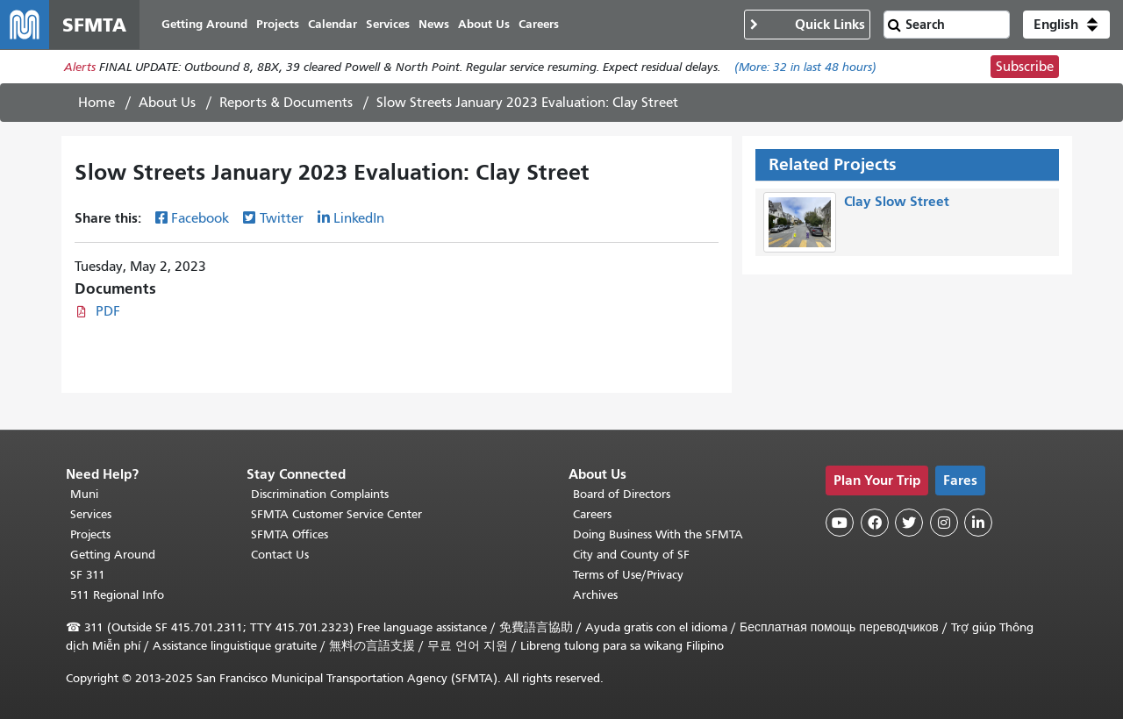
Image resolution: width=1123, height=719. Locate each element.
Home (96, 102)
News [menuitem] (433, 24)
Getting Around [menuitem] (204, 24)
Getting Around (112, 554)
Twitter (282, 218)
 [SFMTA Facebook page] (875, 523)
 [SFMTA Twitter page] (909, 523)
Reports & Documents (286, 102)
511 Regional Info (117, 594)
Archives (595, 594)
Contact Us (280, 554)
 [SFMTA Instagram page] (944, 523)
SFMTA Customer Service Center (336, 514)
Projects (90, 534)
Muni (84, 494)
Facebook (200, 218)
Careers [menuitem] (539, 24)
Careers (592, 514)
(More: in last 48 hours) (805, 67)
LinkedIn (358, 218)
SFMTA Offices (289, 534)
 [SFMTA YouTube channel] (840, 523)
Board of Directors (621, 494)
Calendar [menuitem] (332, 24)
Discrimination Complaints (320, 494)
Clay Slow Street (896, 201)
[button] (1066, 25)
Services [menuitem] (388, 24)
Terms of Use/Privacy (628, 574)
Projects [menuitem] (277, 24)
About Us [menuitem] (484, 24)
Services (90, 514)
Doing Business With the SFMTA (658, 534)
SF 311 (87, 574)
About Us (167, 102)
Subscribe (1025, 67)
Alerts (80, 67)
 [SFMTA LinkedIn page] (978, 523)
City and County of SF (631, 554)
